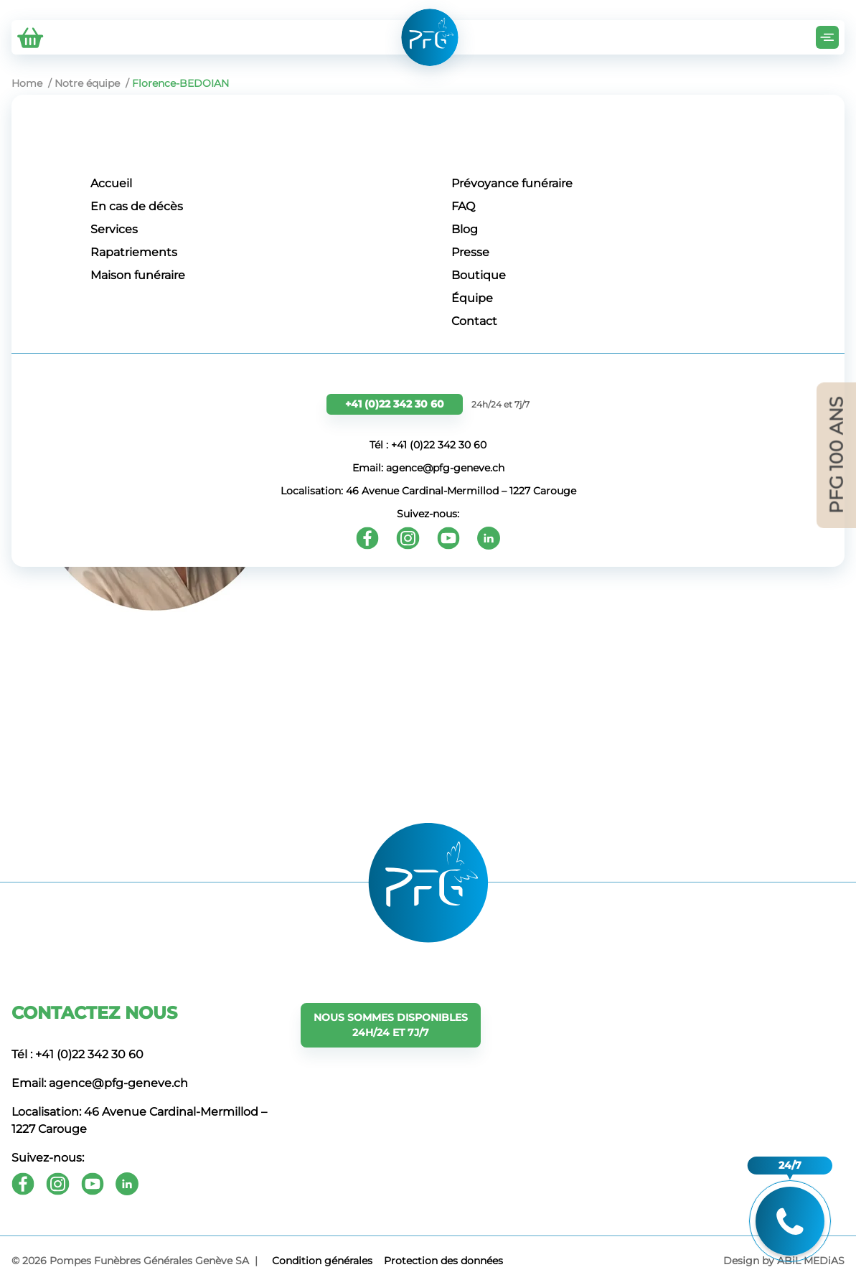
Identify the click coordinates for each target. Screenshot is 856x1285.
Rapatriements (133, 252)
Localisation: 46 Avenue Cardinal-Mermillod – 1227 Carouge (428, 490)
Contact (474, 321)
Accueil (111, 183)
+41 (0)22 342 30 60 (394, 403)
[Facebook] (367, 538)
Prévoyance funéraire (512, 183)
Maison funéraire (137, 275)
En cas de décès (136, 206)
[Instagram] (408, 538)
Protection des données (443, 1260)
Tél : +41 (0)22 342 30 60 (428, 444)
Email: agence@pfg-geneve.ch (428, 467)
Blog (464, 229)
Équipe (472, 298)
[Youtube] (448, 538)
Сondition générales (322, 1260)
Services (114, 229)
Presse (470, 252)
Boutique (478, 275)
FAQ (463, 206)
